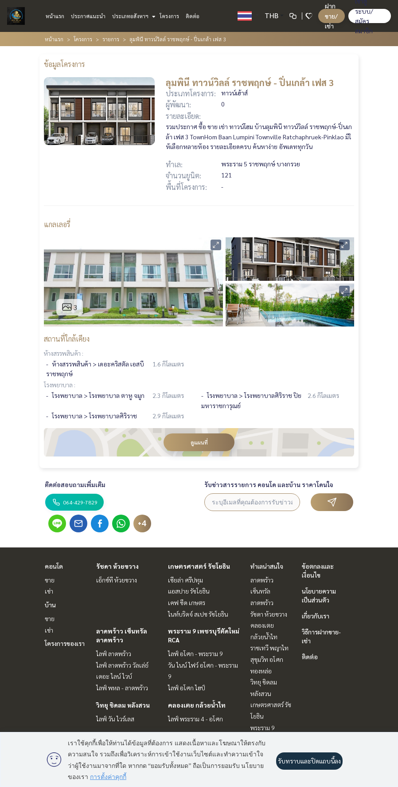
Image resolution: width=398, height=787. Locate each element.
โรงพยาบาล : (59, 385)
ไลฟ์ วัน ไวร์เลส (115, 719)
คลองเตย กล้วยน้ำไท (197, 705)
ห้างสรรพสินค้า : (63, 353)
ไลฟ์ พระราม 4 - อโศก (195, 719)
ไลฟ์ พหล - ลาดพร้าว (122, 688)
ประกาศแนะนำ (88, 16)
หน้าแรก (55, 16)
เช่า (49, 591)
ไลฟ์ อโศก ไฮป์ (186, 688)
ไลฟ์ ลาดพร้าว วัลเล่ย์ (122, 665)
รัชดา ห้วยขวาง (117, 566)
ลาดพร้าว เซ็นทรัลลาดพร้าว (261, 591)
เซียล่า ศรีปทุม (185, 580)
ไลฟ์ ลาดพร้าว (113, 653)
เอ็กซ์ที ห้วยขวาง (116, 580)
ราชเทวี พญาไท (269, 648)
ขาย (50, 580)
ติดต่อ (192, 16)
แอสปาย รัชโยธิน (189, 591)
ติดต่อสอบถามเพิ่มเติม (75, 484)
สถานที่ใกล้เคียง (67, 338)
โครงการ (169, 16)
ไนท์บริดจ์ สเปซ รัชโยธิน (198, 614)
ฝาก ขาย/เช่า (331, 16)
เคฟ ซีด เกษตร (186, 602)
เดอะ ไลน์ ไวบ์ (114, 676)
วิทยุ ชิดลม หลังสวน (123, 705)
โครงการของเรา (65, 643)
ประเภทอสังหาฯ (132, 16)
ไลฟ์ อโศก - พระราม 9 (195, 653)
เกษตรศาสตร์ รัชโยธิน (199, 566)
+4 (142, 523)
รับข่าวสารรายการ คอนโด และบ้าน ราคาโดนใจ (268, 484)
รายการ (110, 39)
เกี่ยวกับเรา (315, 616)
